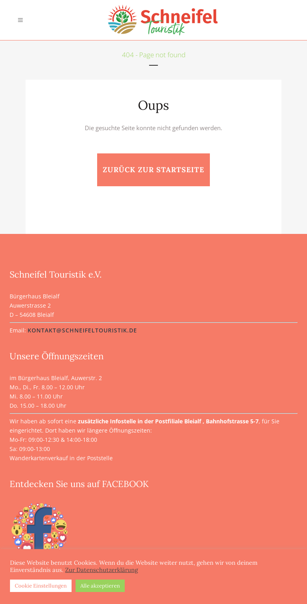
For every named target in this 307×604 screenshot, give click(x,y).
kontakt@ (45, 330)
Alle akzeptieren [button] (100, 585)
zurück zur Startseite (153, 169)
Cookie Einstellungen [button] (41, 585)
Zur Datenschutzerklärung (101, 570)
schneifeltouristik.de (99, 330)
